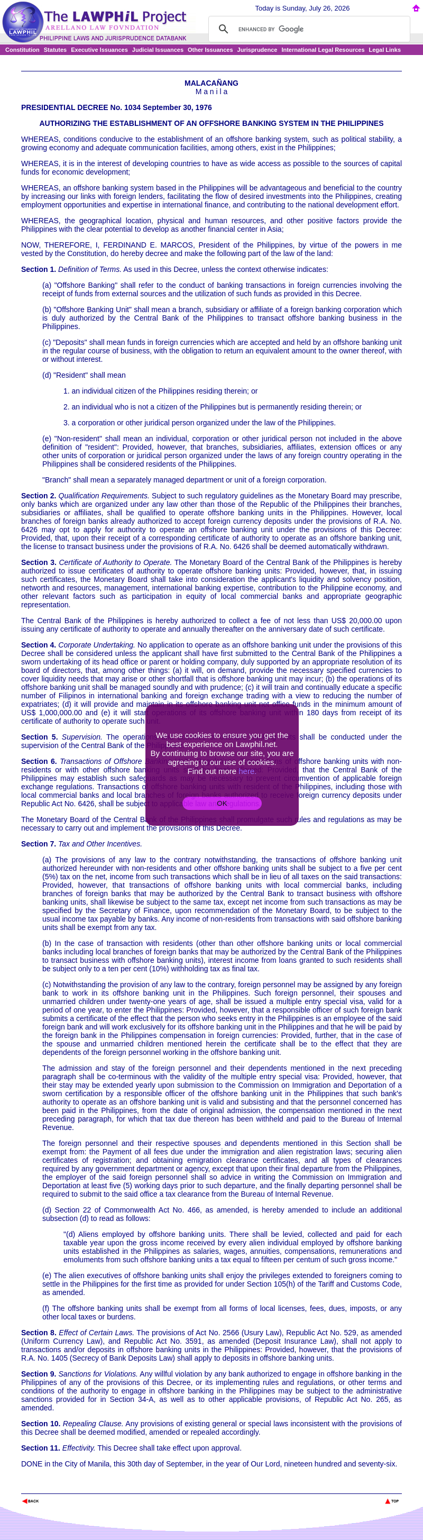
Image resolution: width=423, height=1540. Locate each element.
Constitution (22, 50)
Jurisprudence (257, 50)
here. (247, 771)
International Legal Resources (322, 50)
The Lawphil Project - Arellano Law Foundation (76, 1487)
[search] (307, 29)
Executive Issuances (99, 50)
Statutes (55, 50)
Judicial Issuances (157, 50)
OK (222, 803)
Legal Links (385, 50)
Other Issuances (210, 50)
